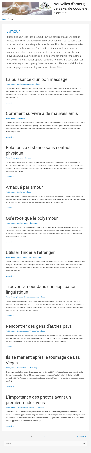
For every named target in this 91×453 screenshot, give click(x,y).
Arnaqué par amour (24, 187)
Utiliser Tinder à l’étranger (30, 252)
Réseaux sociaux (30, 297)
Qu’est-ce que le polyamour (32, 218)
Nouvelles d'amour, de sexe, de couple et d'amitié (71, 8)
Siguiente (81, 436)
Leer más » (10, 102)
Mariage (25, 223)
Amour (13, 84)
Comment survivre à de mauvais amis (42, 113)
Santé (24, 84)
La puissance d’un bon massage (36, 79)
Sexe (29, 84)
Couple (19, 84)
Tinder (24, 257)
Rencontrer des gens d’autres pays (39, 326)
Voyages (20, 158)
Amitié (8, 84)
